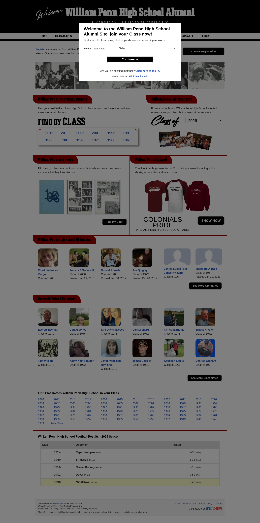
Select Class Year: (94, 48)
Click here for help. (139, 76)
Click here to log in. (147, 71)
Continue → (130, 59)
